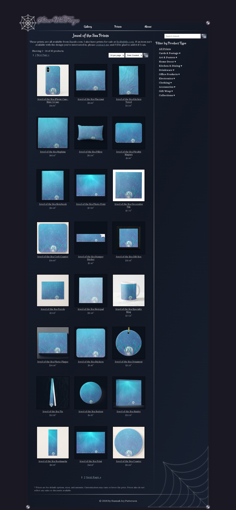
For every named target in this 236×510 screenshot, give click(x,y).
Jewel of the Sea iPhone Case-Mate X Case (52, 100)
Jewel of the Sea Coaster (128, 461)
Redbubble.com (125, 41)
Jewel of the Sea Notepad (91, 309)
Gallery (88, 26)
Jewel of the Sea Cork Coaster (52, 256)
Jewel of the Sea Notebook (53, 204)
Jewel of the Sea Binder (129, 411)
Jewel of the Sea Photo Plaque (52, 361)
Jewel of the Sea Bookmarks (53, 461)
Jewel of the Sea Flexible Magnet (128, 153)
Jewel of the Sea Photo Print (91, 204)
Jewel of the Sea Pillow (90, 151)
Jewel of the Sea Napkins (53, 151)
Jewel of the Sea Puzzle (53, 309)
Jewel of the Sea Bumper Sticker (91, 258)
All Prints (165, 48)
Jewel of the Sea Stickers (91, 361)
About (148, 26)
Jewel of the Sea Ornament (129, 361)
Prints (117, 26)
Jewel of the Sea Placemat (91, 99)
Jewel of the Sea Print (91, 461)
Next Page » (43, 55)
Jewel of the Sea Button (91, 411)
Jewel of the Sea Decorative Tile (129, 205)
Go (204, 36)
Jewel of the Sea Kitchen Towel (128, 100)
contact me (102, 44)
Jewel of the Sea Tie (53, 411)
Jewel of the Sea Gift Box (128, 256)
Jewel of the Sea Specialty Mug (128, 310)
